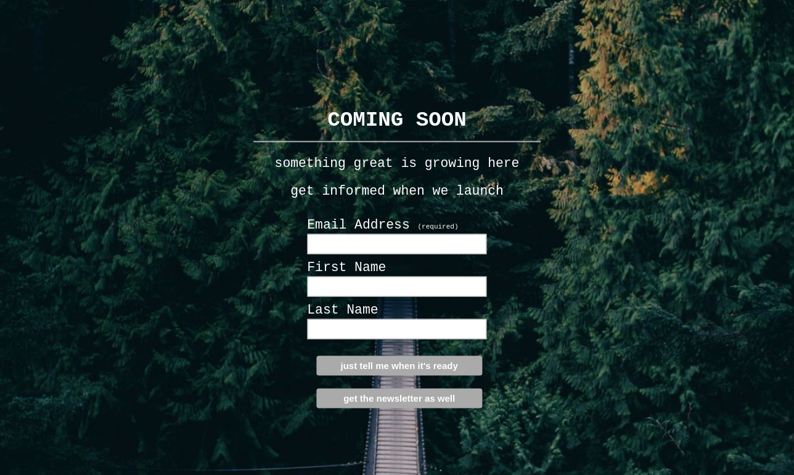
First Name (346, 267)
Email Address (382, 224)
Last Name (342, 309)
